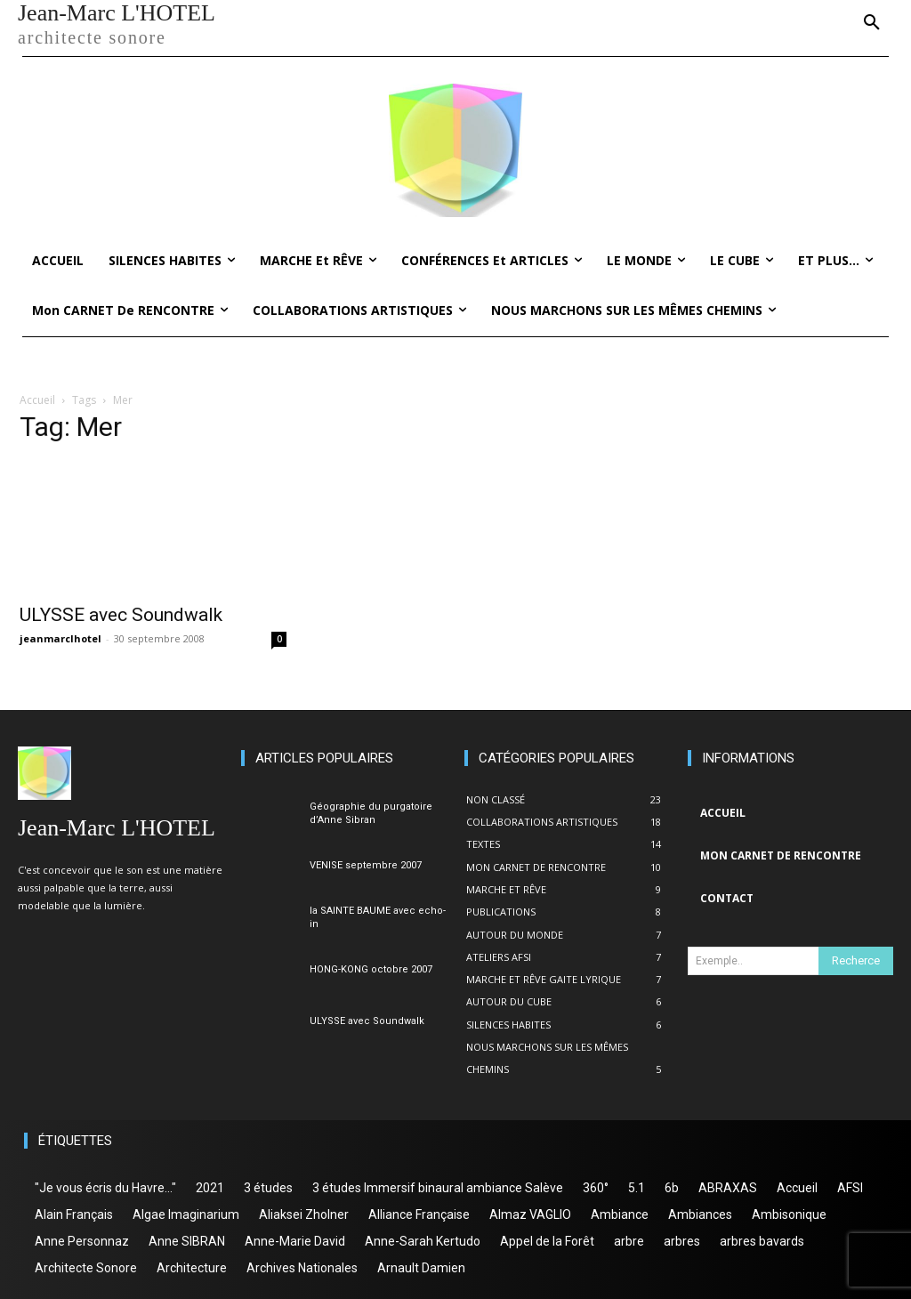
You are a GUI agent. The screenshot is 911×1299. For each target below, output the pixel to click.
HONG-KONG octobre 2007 (371, 969)
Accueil (37, 399)
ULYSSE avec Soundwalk (121, 614)
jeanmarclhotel (60, 638)
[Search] (855, 961)
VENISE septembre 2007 (366, 865)
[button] (872, 23)
